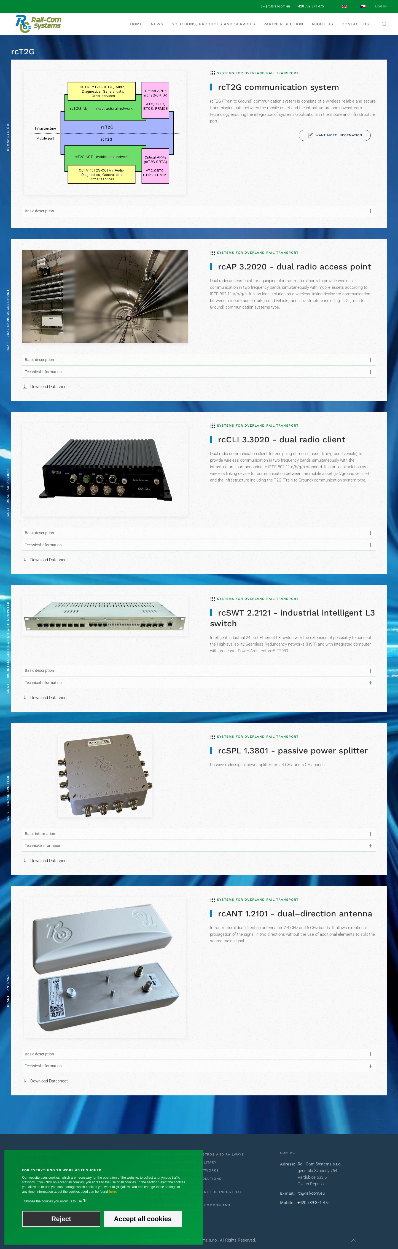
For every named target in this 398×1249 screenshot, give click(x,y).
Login (381, 6)
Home (136, 24)
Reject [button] (61, 1219)
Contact (288, 1153)
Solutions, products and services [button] (213, 24)
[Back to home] (38, 24)
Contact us (355, 24)
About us (322, 24)
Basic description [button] (39, 211)
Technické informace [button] (42, 845)
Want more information (334, 135)
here (112, 1192)
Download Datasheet (45, 386)
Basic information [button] (40, 833)
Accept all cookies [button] (142, 1219)
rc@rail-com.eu (275, 6)
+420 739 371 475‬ (310, 6)
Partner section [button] (283, 24)
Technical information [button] (43, 372)
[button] (384, 24)
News (157, 24)
